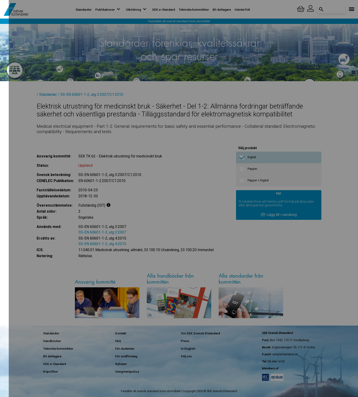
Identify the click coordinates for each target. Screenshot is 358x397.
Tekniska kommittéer (194, 9)
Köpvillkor (50, 371)
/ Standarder (47, 94)
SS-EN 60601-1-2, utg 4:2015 (102, 244)
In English (188, 348)
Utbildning (137, 9)
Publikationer (108, 9)
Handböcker (52, 341)
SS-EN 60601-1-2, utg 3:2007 (102, 232)
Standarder (84, 9)
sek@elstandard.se (285, 354)
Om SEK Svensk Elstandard (200, 333)
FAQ (118, 341)
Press (185, 341)
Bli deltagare (222, 9)
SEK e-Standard (163, 9)
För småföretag (126, 356)
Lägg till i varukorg (279, 215)
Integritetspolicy (127, 371)
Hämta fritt (242, 9)
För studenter (124, 348)
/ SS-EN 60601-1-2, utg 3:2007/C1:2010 (90, 94)
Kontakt (120, 333)
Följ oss (186, 356)
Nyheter (121, 364)
